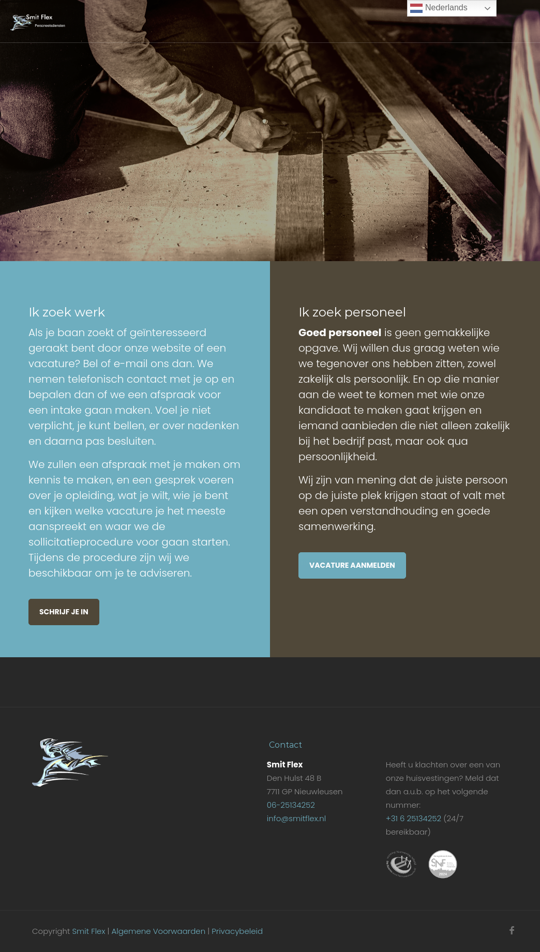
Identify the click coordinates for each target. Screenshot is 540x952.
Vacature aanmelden (352, 565)
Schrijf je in (63, 612)
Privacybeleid (237, 931)
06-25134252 (291, 804)
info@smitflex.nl (296, 818)
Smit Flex (88, 931)
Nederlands (438, 8)
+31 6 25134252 (413, 818)
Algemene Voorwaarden (158, 931)
